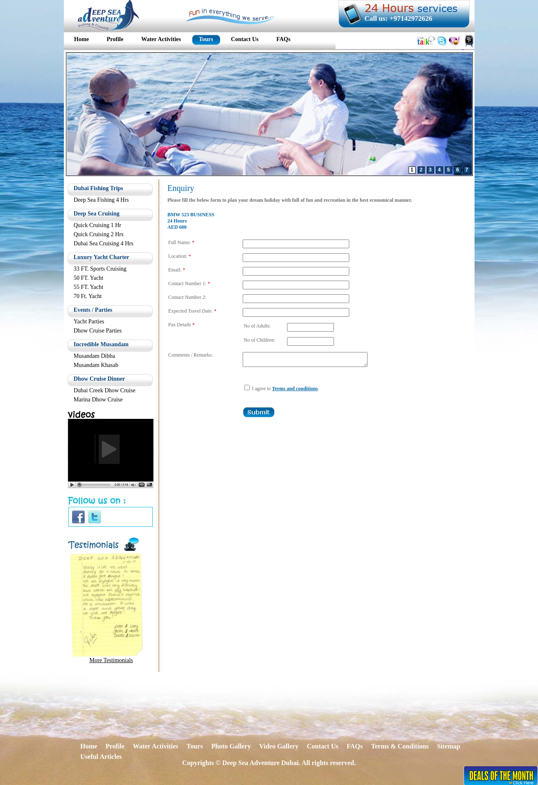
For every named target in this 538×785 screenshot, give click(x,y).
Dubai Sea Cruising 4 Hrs (104, 243)
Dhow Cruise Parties (98, 331)
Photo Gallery (231, 746)
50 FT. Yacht (88, 278)
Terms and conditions (295, 391)
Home (88, 746)
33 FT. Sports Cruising (100, 269)
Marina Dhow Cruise (98, 399)
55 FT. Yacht (88, 287)
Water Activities (155, 746)
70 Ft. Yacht (88, 296)
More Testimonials (111, 660)
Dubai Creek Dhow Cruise (105, 390)
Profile (114, 746)
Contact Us (322, 746)
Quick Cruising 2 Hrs (99, 234)
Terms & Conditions (399, 746)
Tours (195, 746)
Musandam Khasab (96, 365)
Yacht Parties (89, 321)
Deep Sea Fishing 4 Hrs (101, 200)
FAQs (355, 746)
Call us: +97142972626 (399, 18)
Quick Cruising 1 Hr (98, 225)
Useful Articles (101, 756)
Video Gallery (279, 746)
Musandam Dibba (94, 356)
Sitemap (448, 746)
